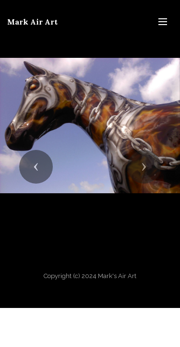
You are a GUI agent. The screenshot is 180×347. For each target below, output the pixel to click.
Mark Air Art (32, 22)
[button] (36, 167)
